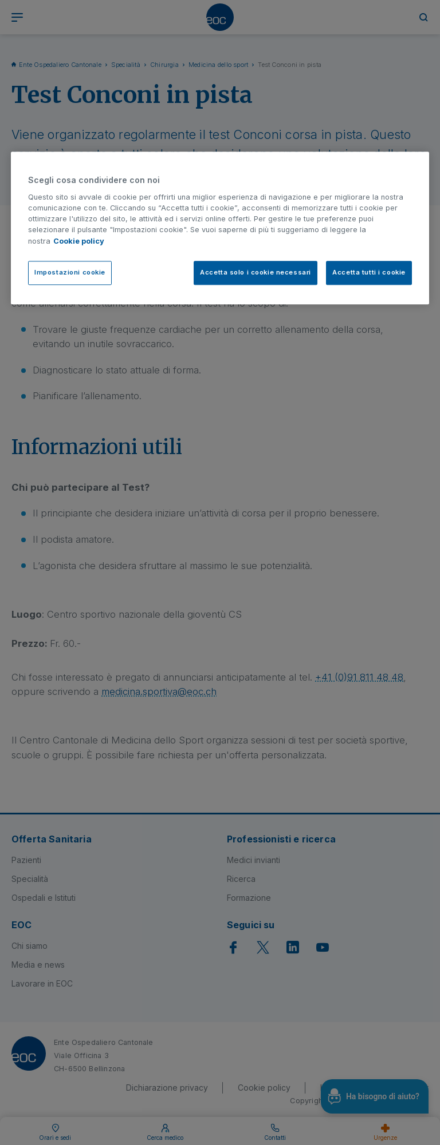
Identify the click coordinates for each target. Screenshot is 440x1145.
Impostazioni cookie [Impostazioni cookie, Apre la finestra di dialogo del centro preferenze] (69, 272)
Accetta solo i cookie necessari (255, 272)
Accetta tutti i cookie (369, 272)
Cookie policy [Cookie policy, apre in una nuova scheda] (78, 241)
